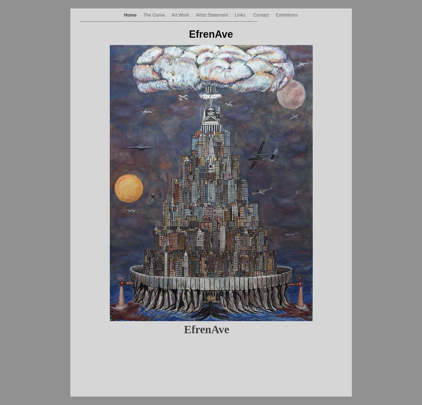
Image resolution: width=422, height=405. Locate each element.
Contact (261, 15)
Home (131, 15)
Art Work (181, 15)
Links (241, 15)
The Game (155, 15)
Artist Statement (212, 15)
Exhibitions (287, 15)
